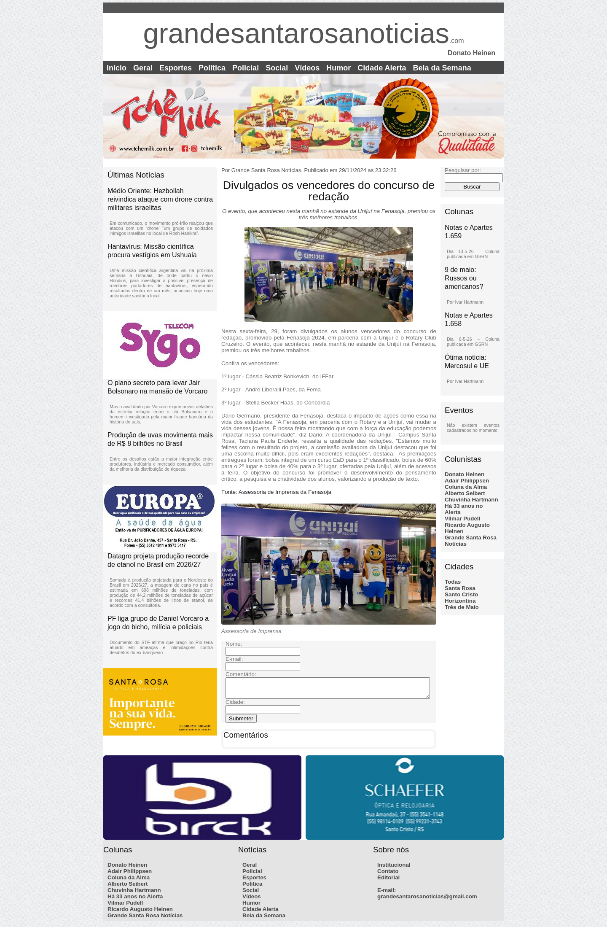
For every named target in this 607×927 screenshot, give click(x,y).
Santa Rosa (460, 588)
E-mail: (386, 894)
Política (212, 68)
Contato (387, 875)
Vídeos (307, 68)
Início (116, 68)
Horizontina (460, 601)
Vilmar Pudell (462, 518)
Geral (143, 68)
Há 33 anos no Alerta (135, 900)
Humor (338, 68)
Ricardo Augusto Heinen (140, 913)
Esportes (175, 68)
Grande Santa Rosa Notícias (145, 919)
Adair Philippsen (467, 480)
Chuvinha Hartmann (471, 499)
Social (277, 68)
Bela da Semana (442, 68)
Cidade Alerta (381, 68)
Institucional (394, 868)
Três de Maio (462, 607)
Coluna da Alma (466, 487)
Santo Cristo (461, 594)
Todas (453, 582)
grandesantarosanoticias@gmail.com (427, 900)
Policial (245, 68)
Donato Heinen (464, 474)
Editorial (388, 881)
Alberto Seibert (465, 493)
